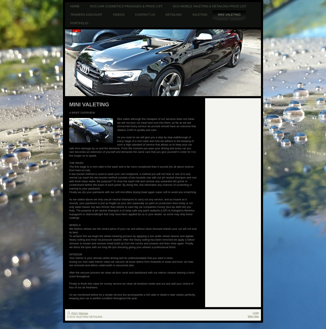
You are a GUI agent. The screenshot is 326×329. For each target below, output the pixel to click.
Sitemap (83, 313)
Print (72, 313)
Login (256, 312)
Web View (253, 316)
